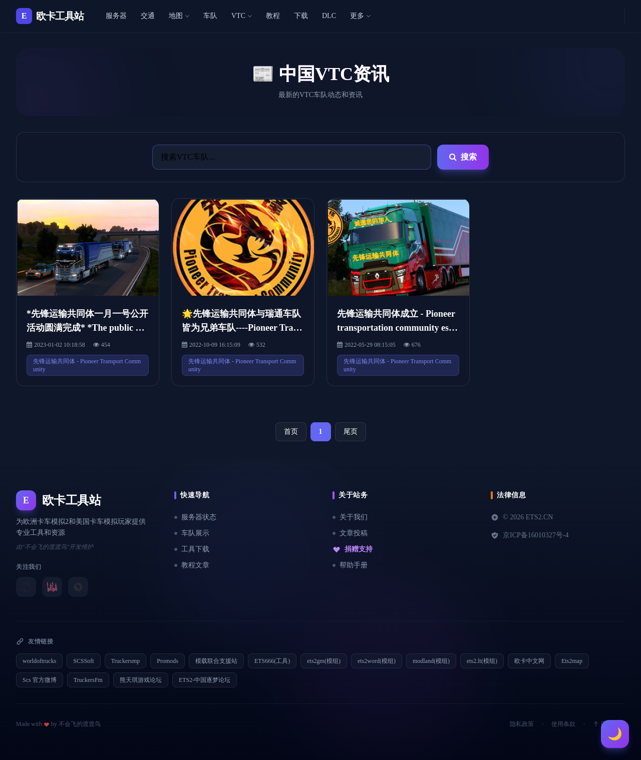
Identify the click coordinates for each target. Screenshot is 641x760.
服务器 (116, 16)
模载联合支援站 (216, 660)
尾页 (351, 431)
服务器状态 (195, 517)
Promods (167, 660)
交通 (148, 16)
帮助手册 (350, 565)
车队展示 (191, 533)
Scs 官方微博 (40, 679)
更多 (360, 16)
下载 (301, 16)
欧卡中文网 (529, 660)
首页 (291, 431)
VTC (241, 16)
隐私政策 (522, 723)
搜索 (463, 157)
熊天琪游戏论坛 (141, 679)
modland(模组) (431, 660)
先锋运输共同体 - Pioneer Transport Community (87, 365)
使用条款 (563, 723)
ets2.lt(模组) (482, 660)
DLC (329, 16)
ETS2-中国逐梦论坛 (204, 679)
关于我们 (350, 517)
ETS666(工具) (272, 660)
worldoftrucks (39, 660)
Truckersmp (125, 660)
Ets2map (571, 660)
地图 (179, 16)
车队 (210, 16)
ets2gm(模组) (324, 660)
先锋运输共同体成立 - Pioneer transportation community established (396, 328)
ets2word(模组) (377, 660)
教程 (273, 16)
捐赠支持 (353, 549)
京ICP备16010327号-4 (529, 535)
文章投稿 (350, 533)
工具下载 (191, 549)
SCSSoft (83, 660)
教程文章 (191, 565)
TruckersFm (88, 679)
